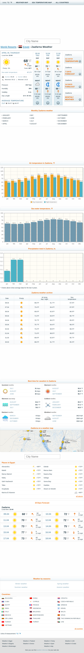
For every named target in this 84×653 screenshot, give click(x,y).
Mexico (8, 615)
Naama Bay (48, 474)
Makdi (4, 470)
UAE (62, 622)
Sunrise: (7, 77)
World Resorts (8, 47)
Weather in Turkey (49, 641)
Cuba (7, 601)
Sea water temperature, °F (42, 209)
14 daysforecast (70, 86)
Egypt (26, 47)
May (31, 115)
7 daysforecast (70, 73)
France (36, 605)
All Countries (62, 2)
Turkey (36, 622)
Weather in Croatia (70, 643)
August (33, 124)
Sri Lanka (9, 618)
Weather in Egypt (7, 641)
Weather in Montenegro (9, 646)
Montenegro (38, 615)
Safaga (46, 478)
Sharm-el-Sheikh (50, 489)
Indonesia (37, 608)
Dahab (46, 467)
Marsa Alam (48, 470)
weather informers (42, 650)
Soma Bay (47, 481)
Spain (63, 615)
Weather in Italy (48, 646)
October (61, 118)
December (62, 124)
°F (11, 2)
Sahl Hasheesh (7, 481)
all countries (79, 629)
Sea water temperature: (10, 72)
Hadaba (46, 485)
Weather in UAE (70, 641)
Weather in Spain (49, 643)
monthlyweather (69, 98)
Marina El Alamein (8, 492)
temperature (71, 60)
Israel (63, 608)
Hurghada (5, 489)
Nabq (4, 478)
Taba (3, 485)
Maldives (36, 611)
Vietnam (8, 625)
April (3, 103)
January (6, 115)
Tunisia (8, 622)
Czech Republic (67, 601)
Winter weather (21, 584)
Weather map (22, 2)
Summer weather (21, 587)
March (5, 121)
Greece (64, 605)
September (62, 115)
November (62, 121)
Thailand (36, 618)
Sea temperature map (42, 2)
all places (79, 496)
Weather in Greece (28, 643)
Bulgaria (9, 598)
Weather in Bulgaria (8, 643)
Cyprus (36, 601)
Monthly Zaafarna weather (42, 111)
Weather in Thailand (29, 641)
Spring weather (63, 584)
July (32, 121)
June (32, 118)
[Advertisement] (42, 22)
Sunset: (20, 77)
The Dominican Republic (71, 618)
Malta (63, 611)
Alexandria (5, 467)
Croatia (64, 598)
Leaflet (74, 451)
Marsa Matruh (7, 474)
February (7, 118)
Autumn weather (63, 587)
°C (8, 2)
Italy (7, 611)
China (35, 598)
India (7, 608)
